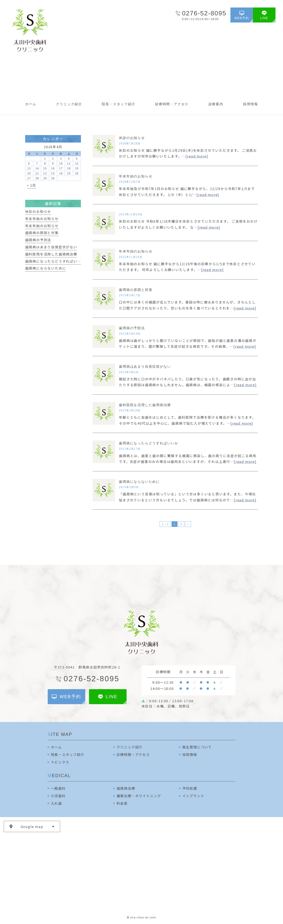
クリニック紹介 (130, 746)
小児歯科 (58, 795)
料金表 (122, 803)
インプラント (193, 795)
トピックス (60, 761)
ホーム (56, 746)
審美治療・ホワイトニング (139, 795)
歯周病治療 (126, 788)
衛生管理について (197, 746)
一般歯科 (58, 788)
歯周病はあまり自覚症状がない (145, 366)
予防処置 (189, 788)
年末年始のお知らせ (135, 176)
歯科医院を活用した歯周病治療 (145, 405)
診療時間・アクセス (133, 754)
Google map (32, 826)
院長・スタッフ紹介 (67, 754)
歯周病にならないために (139, 482)
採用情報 (189, 754)
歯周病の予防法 (132, 328)
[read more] (197, 156)
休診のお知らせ (132, 138)
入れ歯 (56, 803)
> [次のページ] (188, 524)
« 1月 (31, 185)
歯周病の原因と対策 (135, 290)
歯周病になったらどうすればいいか (148, 443)
